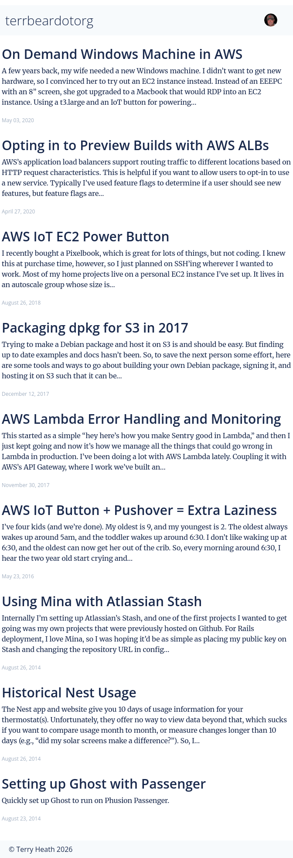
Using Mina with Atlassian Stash (102, 601)
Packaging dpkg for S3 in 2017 (95, 327)
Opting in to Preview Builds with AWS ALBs (135, 145)
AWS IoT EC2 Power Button (86, 236)
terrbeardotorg (49, 20)
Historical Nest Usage (69, 692)
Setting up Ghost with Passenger (104, 784)
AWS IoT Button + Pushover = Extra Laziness (139, 510)
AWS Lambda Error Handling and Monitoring (141, 419)
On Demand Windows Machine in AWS (122, 54)
